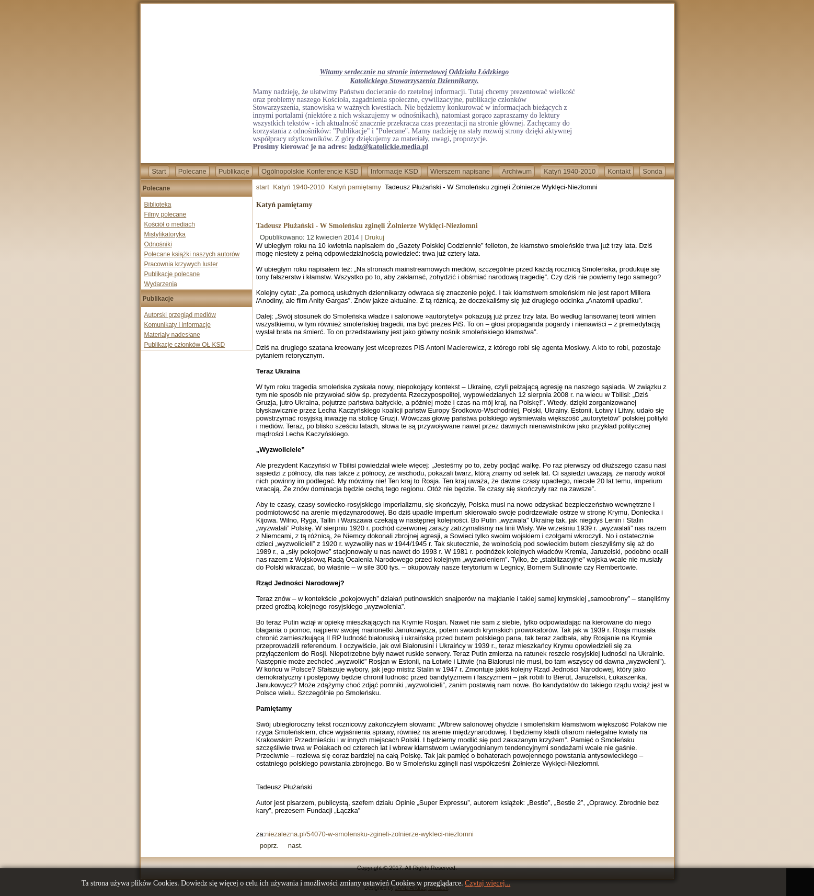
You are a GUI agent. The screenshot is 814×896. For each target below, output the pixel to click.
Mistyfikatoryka (165, 234)
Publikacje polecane (172, 274)
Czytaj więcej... (487, 883)
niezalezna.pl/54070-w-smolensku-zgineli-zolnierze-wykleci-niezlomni (369, 834)
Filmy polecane (165, 214)
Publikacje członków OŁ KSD (184, 344)
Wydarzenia (160, 284)
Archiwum (517, 171)
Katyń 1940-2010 (569, 171)
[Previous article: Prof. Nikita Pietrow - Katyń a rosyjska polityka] (269, 845)
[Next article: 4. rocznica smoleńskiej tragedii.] (295, 845)
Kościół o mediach (169, 224)
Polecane (192, 171)
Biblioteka (157, 204)
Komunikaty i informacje (177, 324)
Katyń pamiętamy (355, 187)
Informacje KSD (394, 171)
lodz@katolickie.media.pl (388, 147)
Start (159, 171)
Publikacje (234, 171)
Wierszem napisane (460, 171)
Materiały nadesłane (172, 334)
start (262, 187)
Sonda (652, 171)
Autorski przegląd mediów (180, 315)
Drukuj (374, 237)
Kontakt (618, 171)
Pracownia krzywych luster (181, 264)
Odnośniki (158, 244)
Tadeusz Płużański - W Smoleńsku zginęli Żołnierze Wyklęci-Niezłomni (367, 226)
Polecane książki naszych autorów (192, 254)
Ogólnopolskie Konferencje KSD (310, 171)
